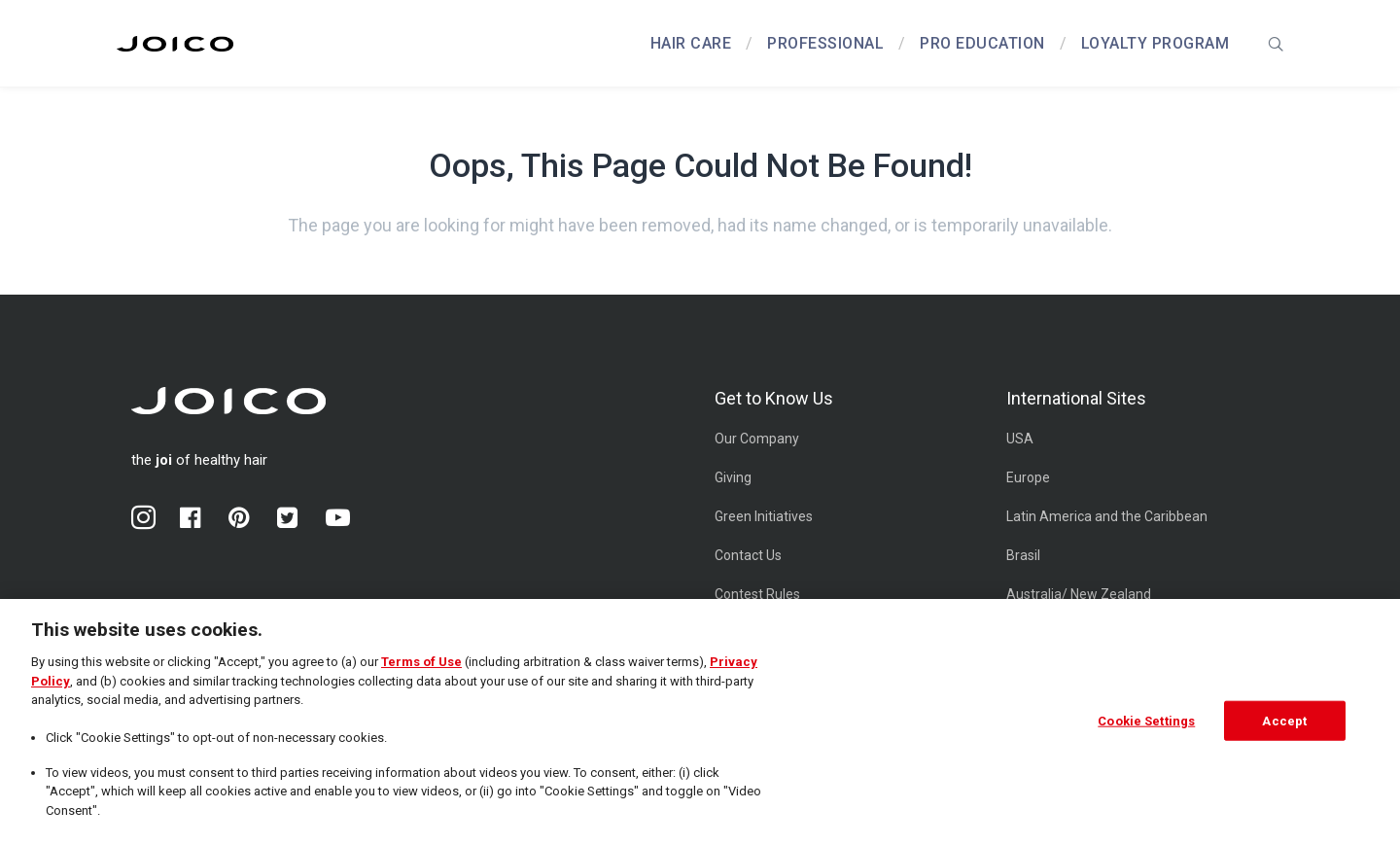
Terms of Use (421, 668)
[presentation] (1275, 44)
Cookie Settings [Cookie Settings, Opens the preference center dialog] (1146, 727)
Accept (1284, 727)
